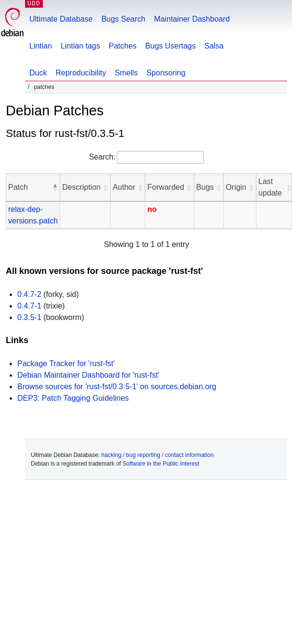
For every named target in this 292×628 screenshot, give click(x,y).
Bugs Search (124, 19)
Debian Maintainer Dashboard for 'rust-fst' (88, 375)
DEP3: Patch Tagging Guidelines (73, 398)
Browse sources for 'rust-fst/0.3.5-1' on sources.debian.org (116, 386)
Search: (102, 157)
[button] (55, 187)
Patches (123, 46)
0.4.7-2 (29, 294)
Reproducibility (80, 73)
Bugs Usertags (170, 46)
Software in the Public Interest (161, 463)
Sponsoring (165, 73)
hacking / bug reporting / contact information (158, 455)
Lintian (40, 46)
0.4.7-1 (29, 306)
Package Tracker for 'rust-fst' (66, 363)
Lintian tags (80, 46)
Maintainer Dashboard (191, 19)
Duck (38, 73)
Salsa (214, 46)
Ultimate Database (61, 19)
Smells (126, 73)
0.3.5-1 (29, 317)
